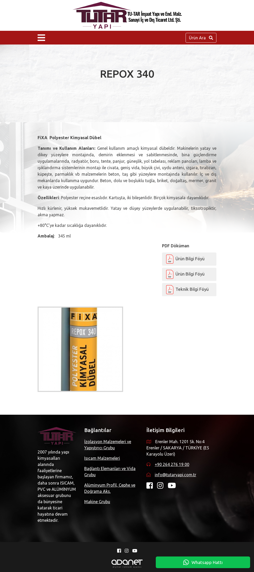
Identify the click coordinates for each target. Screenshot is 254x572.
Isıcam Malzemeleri (102, 458)
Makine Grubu (97, 501)
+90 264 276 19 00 (172, 464)
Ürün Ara (201, 37)
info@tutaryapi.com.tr (175, 474)
